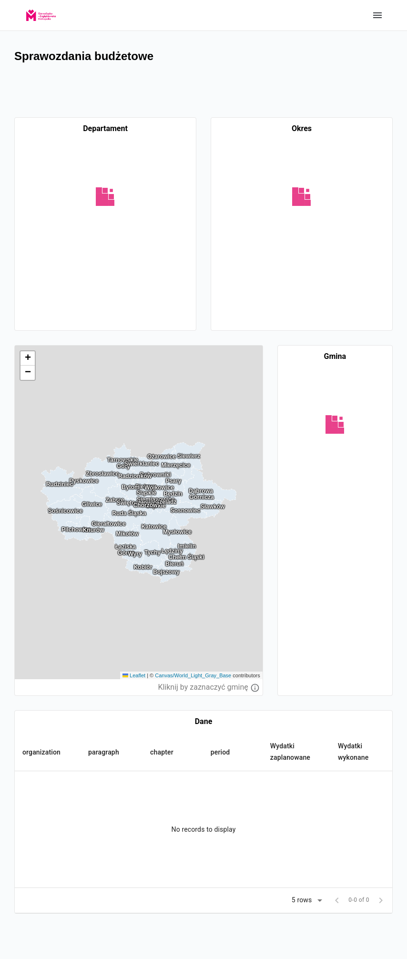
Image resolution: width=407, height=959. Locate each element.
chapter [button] (161, 752)
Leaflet (133, 675)
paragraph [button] (103, 752)
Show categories (377, 15)
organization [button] (41, 752)
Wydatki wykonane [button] (353, 751)
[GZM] (41, 12)
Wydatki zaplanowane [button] (290, 751)
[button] (27, 358)
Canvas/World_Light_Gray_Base (193, 675)
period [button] (220, 752)
